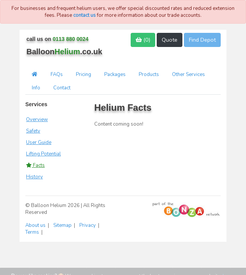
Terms (32, 232)
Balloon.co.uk (64, 51)
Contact (62, 87)
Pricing (83, 74)
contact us (84, 15)
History (34, 176)
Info (36, 87)
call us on (57, 39)
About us (36, 225)
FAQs (57, 74)
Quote (169, 40)
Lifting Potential (43, 153)
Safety (33, 131)
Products (149, 74)
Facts (35, 165)
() (143, 40)
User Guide (38, 142)
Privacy (88, 225)
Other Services (188, 74)
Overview (37, 119)
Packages (115, 74)
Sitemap (63, 225)
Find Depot (202, 40)
